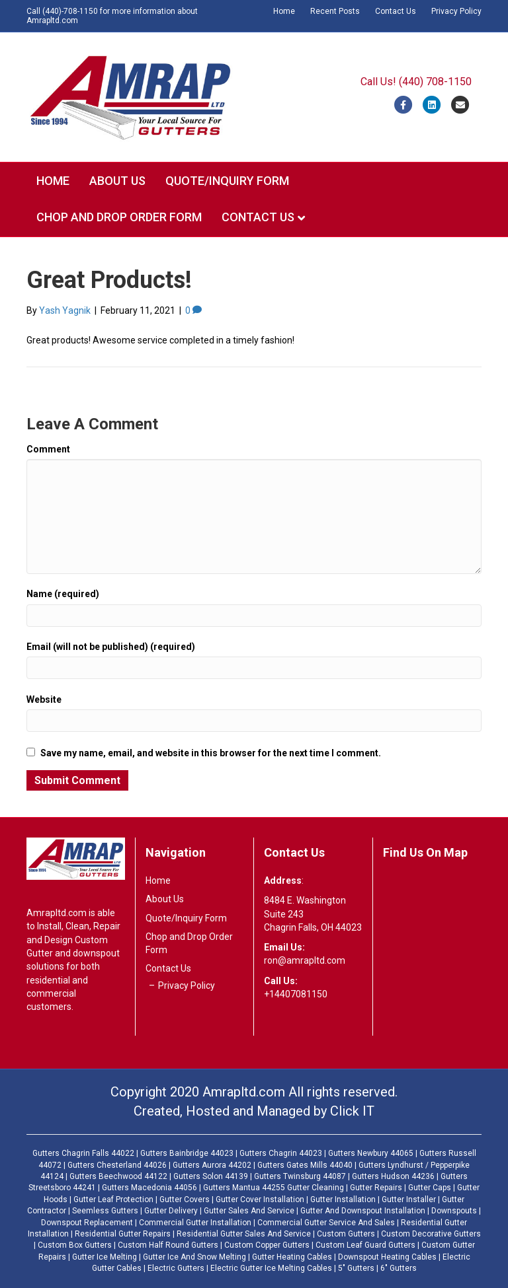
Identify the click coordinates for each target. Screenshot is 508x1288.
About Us (117, 181)
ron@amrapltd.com (304, 960)
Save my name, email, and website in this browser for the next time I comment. (210, 753)
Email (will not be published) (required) (110, 646)
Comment (48, 449)
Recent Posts (335, 11)
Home (284, 11)
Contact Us (395, 11)
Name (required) (62, 594)
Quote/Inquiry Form (227, 181)
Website (44, 699)
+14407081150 (295, 994)
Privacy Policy (456, 11)
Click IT (352, 1111)
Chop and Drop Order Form (119, 217)
